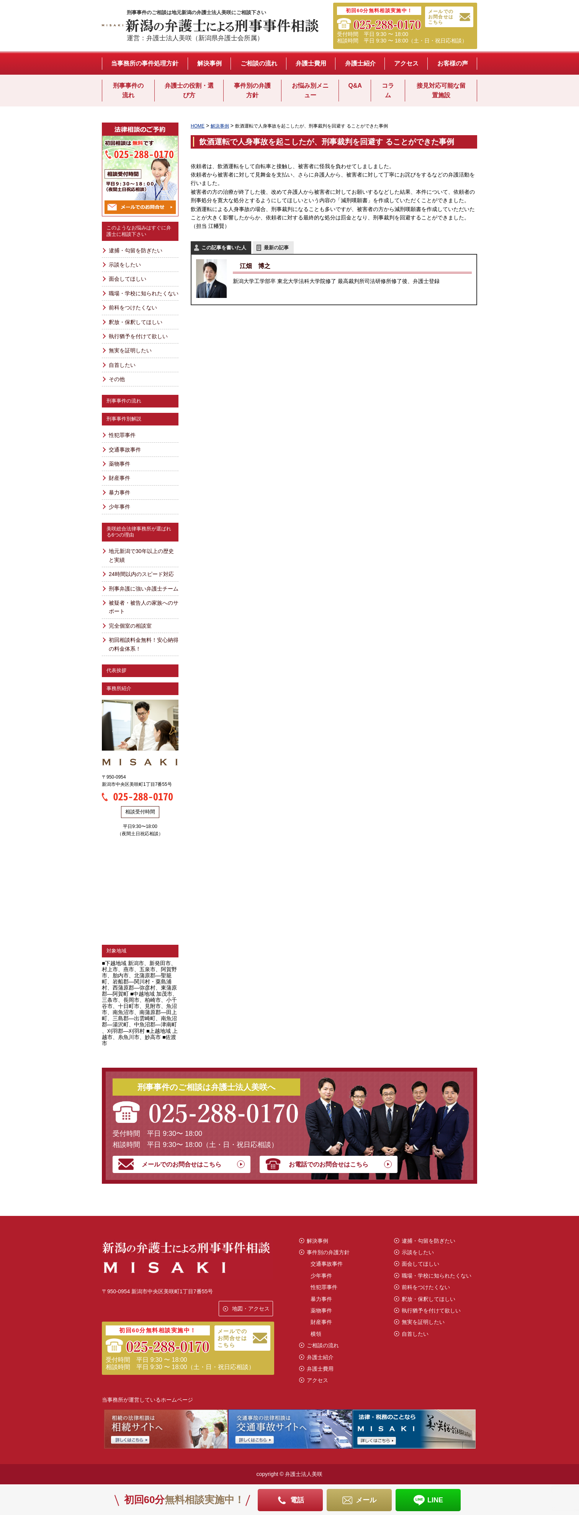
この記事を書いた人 (223, 247)
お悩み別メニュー (310, 90)
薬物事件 (119, 464)
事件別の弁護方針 (252, 90)
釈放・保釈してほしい (135, 322)
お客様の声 (452, 63)
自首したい (122, 365)
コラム (388, 90)
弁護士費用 (311, 63)
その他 (117, 379)
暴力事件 (119, 492)
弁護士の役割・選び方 (189, 90)
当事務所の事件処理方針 (144, 63)
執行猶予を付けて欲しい (138, 336)
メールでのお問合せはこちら (440, 17)
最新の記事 (276, 247)
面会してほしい (127, 279)
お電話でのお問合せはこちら (328, 1164)
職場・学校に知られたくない (143, 293)
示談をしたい (125, 265)
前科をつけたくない (133, 307)
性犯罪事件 (122, 435)
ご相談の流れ (258, 63)
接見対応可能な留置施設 (441, 90)
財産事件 (119, 478)
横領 (316, 1334)
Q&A (355, 85)
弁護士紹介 (360, 63)
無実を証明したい (130, 350)
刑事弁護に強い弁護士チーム (143, 589)
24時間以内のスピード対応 (141, 574)
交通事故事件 (125, 450)
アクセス (406, 63)
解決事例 (209, 63)
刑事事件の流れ (128, 90)
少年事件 (119, 507)
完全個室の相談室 (130, 626)
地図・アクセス (251, 1309)
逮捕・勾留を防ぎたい (135, 250)
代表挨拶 (116, 670)
